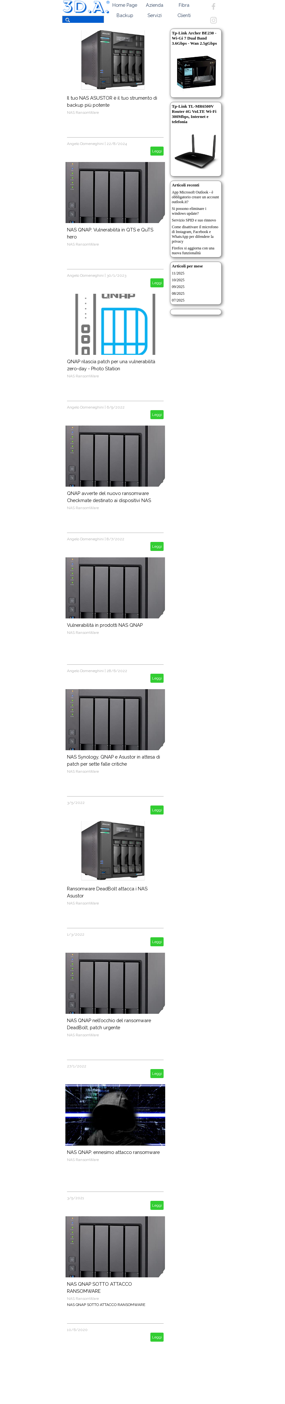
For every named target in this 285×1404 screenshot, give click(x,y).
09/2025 (178, 286)
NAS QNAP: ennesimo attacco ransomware (113, 1152)
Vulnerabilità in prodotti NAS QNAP (105, 625)
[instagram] (213, 20)
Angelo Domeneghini (85, 143)
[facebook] (213, 6)
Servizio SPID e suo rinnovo (194, 220)
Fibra (184, 5)
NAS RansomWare (83, 112)
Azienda (154, 5)
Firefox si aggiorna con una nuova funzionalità (193, 250)
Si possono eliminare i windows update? (189, 211)
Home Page (124, 5)
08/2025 (178, 293)
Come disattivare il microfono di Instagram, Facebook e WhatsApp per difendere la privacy (195, 234)
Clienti (184, 15)
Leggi (157, 151)
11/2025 (178, 273)
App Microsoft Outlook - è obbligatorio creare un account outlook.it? (195, 197)
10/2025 (178, 280)
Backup (125, 15)
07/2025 (178, 300)
